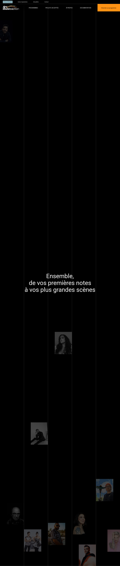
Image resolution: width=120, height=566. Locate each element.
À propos (69, 8)
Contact (46, 2)
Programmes (33, 8)
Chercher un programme (108, 8)
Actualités (36, 2)
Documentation (85, 8)
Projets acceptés (51, 8)
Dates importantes (22, 2)
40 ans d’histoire (7, 2)
